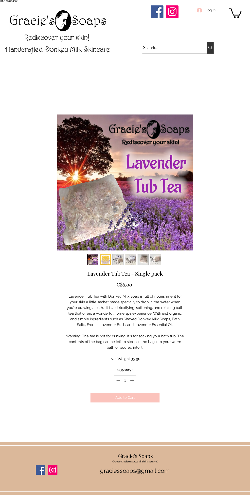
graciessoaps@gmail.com (135, 470)
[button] (235, 12)
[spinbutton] (125, 380)
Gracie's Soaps (135, 455)
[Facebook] (157, 11)
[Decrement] (117, 380)
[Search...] (169, 48)
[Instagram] (172, 11)
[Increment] (132, 380)
